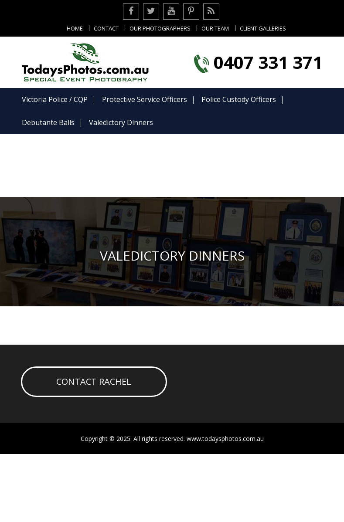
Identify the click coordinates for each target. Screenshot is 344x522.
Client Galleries (263, 28)
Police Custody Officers (238, 99)
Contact (106, 28)
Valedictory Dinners (121, 122)
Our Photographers (160, 28)
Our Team (215, 28)
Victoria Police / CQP (54, 99)
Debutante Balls (47, 122)
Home (75, 28)
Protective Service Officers (144, 99)
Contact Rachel (93, 381)
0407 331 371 (268, 62)
